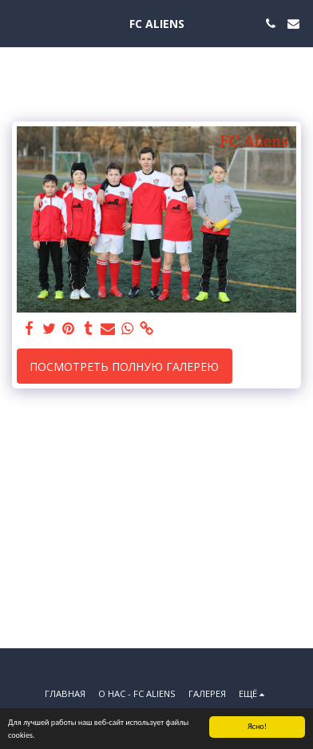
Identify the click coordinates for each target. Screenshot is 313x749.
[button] (17, 22)
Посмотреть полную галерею (124, 366)
